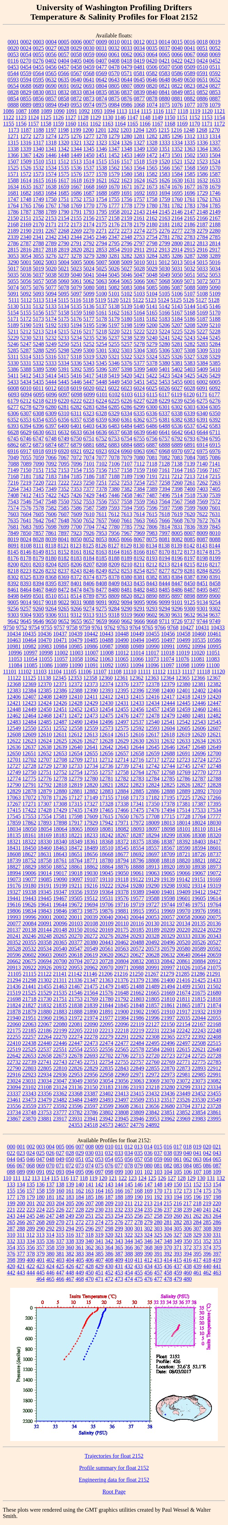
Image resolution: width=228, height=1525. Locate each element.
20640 (184, 955)
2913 (164, 250)
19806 (14, 911)
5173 (38, 319)
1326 (126, 143)
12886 (153, 791)
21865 (184, 1005)
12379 (168, 684)
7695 (38, 527)
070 (50, 1166)
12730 (60, 766)
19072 (214, 873)
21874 (214, 1005)
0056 (51, 54)
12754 (76, 772)
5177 (89, 319)
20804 (122, 961)
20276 (106, 936)
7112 (139, 464)
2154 (63, 218)
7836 (189, 527)
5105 (164, 294)
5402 (177, 369)
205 (70, 1203)
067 (21, 1166)
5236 (101, 338)
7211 (164, 476)
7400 (189, 489)
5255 (114, 344)
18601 (214, 848)
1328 (152, 143)
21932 (199, 1012)
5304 (139, 350)
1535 (63, 168)
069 (40, 1166)
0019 (214, 42)
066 (11, 1166)
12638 (45, 747)
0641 (89, 80)
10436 (45, 634)
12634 (199, 741)
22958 (106, 1075)
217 (187, 1203)
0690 (51, 86)
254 (119, 1216)
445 (40, 1273)
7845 (215, 527)
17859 (14, 823)
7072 (76, 457)
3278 (76, 256)
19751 (199, 905)
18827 (14, 867)
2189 (13, 231)
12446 (199, 703)
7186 (89, 476)
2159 (126, 218)
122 (122, 1178)
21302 (45, 980)
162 (80, 1191)
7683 (26, 527)
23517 (168, 1100)
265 (11, 1222)
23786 (91, 1112)
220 (217, 1203)
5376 (126, 363)
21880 (45, 1012)
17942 (106, 823)
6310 (63, 413)
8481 (126, 590)
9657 (89, 621)
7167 (215, 470)
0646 (152, 80)
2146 (177, 212)
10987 (106, 646)
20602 (29, 955)
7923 (76, 533)
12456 (137, 709)
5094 (51, 294)
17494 (168, 810)
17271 (29, 804)
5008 (114, 262)
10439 (76, 634)
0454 (26, 67)
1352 (177, 149)
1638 (51, 187)
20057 (168, 917)
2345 (89, 237)
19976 (199, 911)
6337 (164, 413)
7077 (101, 457)
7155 (89, 470)
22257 (29, 1037)
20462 (122, 942)
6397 (51, 426)
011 (119, 1147)
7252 (114, 483)
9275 (101, 609)
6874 (51, 445)
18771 (91, 860)
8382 (152, 577)
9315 (101, 615)
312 (30, 1235)
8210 (126, 564)
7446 (114, 495)
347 (158, 1241)
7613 (126, 514)
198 (217, 1197)
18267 (122, 835)
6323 (88, 413)
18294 (153, 835)
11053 (15, 659)
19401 (168, 892)
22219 (137, 1030)
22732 (14, 1062)
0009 (101, 42)
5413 (38, 376)
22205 (76, 1030)
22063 (29, 1024)
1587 (215, 174)
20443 (106, 942)
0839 (139, 92)
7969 (139, 533)
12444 (168, 703)
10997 (30, 653)
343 (119, 1241)
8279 (177, 571)
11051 (213, 653)
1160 (70, 124)
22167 (199, 1024)
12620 (199, 734)
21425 (199, 980)
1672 (139, 187)
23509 (137, 1100)
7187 (101, 476)
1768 (63, 206)
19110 (106, 879)
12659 (153, 753)
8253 (126, 571)
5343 (89, 363)
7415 (38, 495)
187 (109, 1197)
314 (50, 1235)
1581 (139, 174)
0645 (139, 80)
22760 (153, 1062)
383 (80, 1254)
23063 (137, 1081)
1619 (89, 180)
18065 (76, 829)
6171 (201, 394)
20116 (137, 923)
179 (31, 1197)
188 (119, 1197)
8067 (139, 539)
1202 (113, 130)
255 (129, 1216)
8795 (101, 596)
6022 (113, 388)
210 (119, 1203)
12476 (122, 716)
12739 (122, 766)
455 (138, 1273)
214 (158, 1203)
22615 (184, 1049)
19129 (152, 879)
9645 (26, 621)
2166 (202, 218)
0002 (26, 42)
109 (217, 1172)
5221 (126, 331)
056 (129, 1159)
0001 (13, 42)
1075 (164, 105)
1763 (215, 199)
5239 (139, 338)
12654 (76, 753)
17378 (168, 804)
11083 (213, 659)
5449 (114, 382)
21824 (14, 1005)
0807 (126, 86)
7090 (38, 464)
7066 (51, 457)
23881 (45, 1119)
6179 (13, 401)
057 (138, 1159)
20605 (60, 955)
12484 (29, 722)
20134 (183, 923)
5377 (139, 363)
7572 (215, 501)
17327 (91, 804)
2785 (215, 237)
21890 (91, 1012)
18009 (153, 823)
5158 (63, 313)
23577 (45, 1106)
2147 (189, 212)
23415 (137, 1093)
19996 (29, 917)
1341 (51, 149)
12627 (91, 741)
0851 (189, 92)
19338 (29, 892)
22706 (122, 1056)
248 (60, 1216)
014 (148, 1147)
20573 (153, 949)
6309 (51, 413)
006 (70, 1147)
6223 (89, 401)
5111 (13, 300)
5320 (101, 357)
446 (50, 1273)
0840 (152, 92)
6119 (176, 394)
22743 (60, 1062)
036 (148, 1153)
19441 (14, 898)
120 (103, 1178)
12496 (106, 722)
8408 (101, 583)
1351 (164, 149)
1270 (214, 130)
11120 (218, 672)
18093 (137, 829)
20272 (91, 936)
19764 (214, 905)
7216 (13, 483)
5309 (202, 350)
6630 (38, 432)
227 (70, 1210)
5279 (152, 344)
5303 (126, 350)
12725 (214, 760)
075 (99, 1166)
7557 (114, 501)
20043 (122, 917)
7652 (89, 520)
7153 (63, 470)
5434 (26, 382)
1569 (202, 168)
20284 (122, 936)
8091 (13, 546)
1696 (189, 193)
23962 (168, 1119)
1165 (132, 124)
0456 (51, 67)
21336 (75, 980)
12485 (45, 722)
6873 (38, 445)
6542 (202, 426)
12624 (45, 741)
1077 (189, 105)
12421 (14, 703)
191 (148, 1197)
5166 (164, 313)
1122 (8, 117)
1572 (26, 174)
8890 (151, 596)
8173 (189, 552)
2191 (38, 231)
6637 (114, 432)
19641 (45, 905)
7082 (164, 457)
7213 (189, 476)
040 (188, 1153)
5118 (88, 300)
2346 (101, 237)
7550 (63, 501)
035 (138, 1153)
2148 (202, 212)
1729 (202, 193)
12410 (76, 697)
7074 (89, 457)
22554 (76, 1049)
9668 (152, 621)
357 (40, 1247)
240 (197, 1210)
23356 (45, 1093)
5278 (139, 344)
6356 (63, 420)
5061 (76, 281)
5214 (50, 331)
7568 (189, 501)
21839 (91, 1005)
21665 (153, 993)
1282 (152, 136)
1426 (38, 155)
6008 (13, 388)
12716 (137, 760)
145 (129, 1184)
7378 (101, 489)
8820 (126, 596)
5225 (176, 331)
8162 (89, 552)
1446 (51, 155)
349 (178, 1241)
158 (40, 1191)
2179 (139, 224)
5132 (38, 306)
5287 (26, 350)
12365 (183, 678)
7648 (63, 520)
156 (21, 1191)
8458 (215, 583)
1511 (51, 161)
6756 (152, 439)
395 (197, 1254)
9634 (202, 615)
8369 (63, 577)
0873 (89, 98)
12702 (29, 760)
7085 (202, 457)
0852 (202, 92)
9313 (88, 615)
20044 (137, 917)
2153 (51, 218)
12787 (199, 779)
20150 (76, 930)
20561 (106, 949)
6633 (76, 432)
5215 (63, 331)
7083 (177, 457)
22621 (199, 1049)
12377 (137, 684)
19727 (153, 905)
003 (40, 1147)
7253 (126, 483)
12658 (137, 753)
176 (217, 1191)
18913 (153, 867)
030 (89, 1153)
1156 (20, 124)
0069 (215, 54)
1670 (114, 187)
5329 (214, 357)
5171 (13, 319)
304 (168, 1228)
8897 (176, 596)
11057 (61, 659)
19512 (91, 898)
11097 (167, 665)
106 (188, 1172)
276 (119, 1222)
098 (109, 1172)
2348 (126, 237)
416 (187, 1260)
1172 (219, 124)
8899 (202, 596)
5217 (88, 331)
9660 (114, 621)
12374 (106, 684)
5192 (51, 325)
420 (11, 1266)
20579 (168, 949)
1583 (164, 174)
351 (197, 1241)
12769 (184, 772)
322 (128, 1235)
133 (11, 1184)
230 (99, 1210)
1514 (88, 161)
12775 (29, 779)
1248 (189, 130)
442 (11, 1273)
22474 (106, 1043)
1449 (76, 155)
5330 (13, 363)
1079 (215, 105)
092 (50, 1172)
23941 (91, 1119)
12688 (168, 753)
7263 (215, 483)
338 (70, 1241)
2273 (126, 231)
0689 (38, 86)
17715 (168, 816)
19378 (122, 892)
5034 (215, 268)
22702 (106, 1056)
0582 (152, 73)
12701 (14, 760)
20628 (153, 955)
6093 (13, 394)
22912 (214, 1068)
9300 (189, 609)
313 (40, 1235)
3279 (89, 256)
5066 (139, 281)
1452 (114, 155)
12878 (29, 791)
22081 (76, 1024)
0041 (189, 48)
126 (162, 1178)
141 (89, 1184)
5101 (114, 294)
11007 (91, 653)
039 (178, 1153)
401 (40, 1260)
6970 (177, 451)
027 (60, 1153)
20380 (91, 942)
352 (207, 1241)
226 (60, 1210)
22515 (214, 1043)
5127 (201, 300)
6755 (139, 439)
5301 (101, 350)
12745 (184, 766)
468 (80, 1279)
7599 (189, 508)
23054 (106, 1081)
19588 (153, 898)
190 (138, 1197)
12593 (153, 728)
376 (11, 1254)
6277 (13, 407)
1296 (177, 136)
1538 (101, 168)
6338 (176, 413)
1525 (13, 168)
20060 (199, 917)
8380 (126, 577)
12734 (91, 766)
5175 (63, 319)
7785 (126, 527)
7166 (202, 470)
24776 (137, 1125)
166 (119, 1191)
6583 (215, 426)
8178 (26, 558)
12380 (184, 684)
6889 (177, 445)
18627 (29, 854)
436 (168, 1266)
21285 (182, 974)
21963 (60, 1018)
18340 (60, 842)
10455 (153, 634)
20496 (168, 942)
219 (207, 1203)
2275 (152, 231)
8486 (177, 590)
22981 (184, 1075)
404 (70, 1260)
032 (109, 1153)
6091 (202, 388)
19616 (14, 905)
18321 (14, 842)
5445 (63, 382)
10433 (218, 627)
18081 (106, 829)
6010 (26, 388)
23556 (14, 1106)
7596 (152, 508)
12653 (60, 753)
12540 (153, 722)
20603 (45, 955)
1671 (126, 187)
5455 (177, 382)
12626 (76, 741)
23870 (29, 1119)
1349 (139, 149)
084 (188, 1166)
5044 (101, 275)
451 (99, 1273)
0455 (38, 67)
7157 (114, 470)
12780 (91, 779)
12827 (199, 785)
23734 (14, 1112)
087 (217, 1166)
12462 (14, 716)
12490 (76, 722)
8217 (214, 564)
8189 (126, 558)
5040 (76, 275)
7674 (215, 520)
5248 (38, 344)
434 (148, 1266)
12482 (214, 716)
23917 (60, 1119)
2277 (177, 231)
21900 (122, 1012)
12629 (122, 741)
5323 (139, 357)
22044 (199, 1018)
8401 (76, 583)
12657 (122, 753)
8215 (189, 564)
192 (158, 1197)
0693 (89, 86)
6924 (114, 451)
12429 (91, 703)
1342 (63, 149)
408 (109, 1260)
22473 (91, 1043)
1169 (182, 124)
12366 (198, 678)
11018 (167, 653)
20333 (184, 936)
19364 (106, 892)
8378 (114, 577)
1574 (51, 174)
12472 (76, 716)
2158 (114, 218)
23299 (184, 1087)
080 (148, 1166)
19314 (199, 886)
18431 (14, 848)
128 (181, 1178)
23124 (60, 1087)
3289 (215, 256)
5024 (89, 268)
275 (109, 1222)
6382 (177, 420)
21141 (60, 974)
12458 (168, 709)
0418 (126, 61)
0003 (38, 42)
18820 (184, 860)
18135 (14, 835)
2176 (114, 224)
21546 (76, 993)
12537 (137, 722)
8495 (202, 590)
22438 (29, 1043)
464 (40, 1279)
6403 (89, 426)
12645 (153, 747)
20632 (168, 955)
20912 (214, 961)
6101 (102, 394)
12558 (76, 728)
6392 (215, 420)
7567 (177, 501)
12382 (214, 684)
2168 (13, 224)
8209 (114, 564)
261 (188, 1216)
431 (119, 1266)
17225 (184, 797)
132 (220, 1178)
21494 (168, 986)
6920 (63, 451)
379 (40, 1254)
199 (11, 1203)
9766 (160, 627)
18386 (153, 842)
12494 (91, 722)
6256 (189, 401)
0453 (13, 67)
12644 (137, 747)
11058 (76, 659)
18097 (153, 829)
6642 (177, 432)
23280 (168, 1087)
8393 (26, 583)
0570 (114, 73)
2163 (164, 218)
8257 (152, 571)
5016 (214, 262)
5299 (76, 350)
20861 (184, 961)
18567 (168, 848)
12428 (76, 703)
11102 (25, 672)
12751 (45, 772)
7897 (63, 533)
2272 (114, 231)
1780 (152, 206)
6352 (13, 420)
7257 (152, 483)
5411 (13, 376)
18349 (76, 842)
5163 (126, 313)
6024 (139, 388)
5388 (26, 369)
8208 (101, 564)
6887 (152, 445)
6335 (139, 413)
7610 (89, 514)
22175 (14, 1030)
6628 (13, 432)
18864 (106, 867)
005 (60, 1147)
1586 (202, 174)
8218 (13, 571)
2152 (38, 218)
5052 (202, 275)
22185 (29, 1030)
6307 (26, 413)
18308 (199, 835)
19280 (137, 886)
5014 (189, 262)
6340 (202, 413)
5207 (177, 325)
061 (178, 1159)
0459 (89, 67)
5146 (215, 306)
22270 (60, 1037)
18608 (14, 854)
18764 (76, 860)
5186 (189, 319)
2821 (89, 250)
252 (99, 1216)
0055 (38, 54)
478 (168, 1279)
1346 (101, 149)
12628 (106, 741)
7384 (139, 489)
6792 (177, 439)
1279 (114, 136)
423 (40, 1266)
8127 (113, 546)
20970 (106, 967)
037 (158, 1153)
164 (99, 1191)
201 (31, 1203)
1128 (82, 117)
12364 (167, 678)
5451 (139, 382)
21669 (168, 993)
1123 (20, 117)
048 (50, 1159)
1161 (82, 124)
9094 (126, 602)
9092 (114, 602)
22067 (45, 1024)
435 (158, 1266)
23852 (184, 1112)
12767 (153, 772)
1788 (38, 212)
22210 (91, 1030)
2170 (38, 224)
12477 (137, 716)
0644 (126, 80)
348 (168, 1241)
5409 (202, 369)
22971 (137, 1075)
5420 (126, 376)
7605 (38, 514)
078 (129, 1166)
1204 (138, 130)
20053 (152, 917)
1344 (76, 149)
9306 (51, 615)
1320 (63, 143)
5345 (101, 363)
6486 (152, 426)
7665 (152, 520)
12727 (14, 766)
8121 (63, 546)
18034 (14, 829)
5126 (188, 300)
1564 (139, 168)
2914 (176, 250)
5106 (177, 294)
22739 (29, 1062)
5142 (164, 306)
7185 (76, 476)
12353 (75, 678)
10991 (168, 646)
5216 (76, 331)
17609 (91, 816)
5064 (114, 281)
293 (60, 1228)
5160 (89, 313)
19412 (199, 892)
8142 (189, 546)
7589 (101, 508)
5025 (101, 268)
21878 (14, 1012)
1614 (26, 180)
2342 (51, 237)
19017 (60, 873)
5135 (76, 306)
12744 (168, 766)
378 (31, 1254)
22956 (91, 1075)
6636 (101, 432)
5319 (88, 357)
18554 (137, 848)
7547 (38, 501)
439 (197, 1266)
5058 (51, 281)
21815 (199, 999)
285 (207, 1222)
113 (36, 1178)
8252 (114, 571)
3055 (38, 256)
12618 (168, 734)
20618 (76, 955)
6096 (51, 394)
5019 (38, 268)
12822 (122, 785)
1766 (38, 206)
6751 (89, 439)
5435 (38, 382)
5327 (189, 357)
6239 (177, 401)
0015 (176, 42)
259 (168, 1216)
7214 (202, 476)
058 (148, 1159)
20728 (106, 961)
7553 (89, 501)
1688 (101, 193)
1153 (206, 117)
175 (207, 1191)
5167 (177, 313)
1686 (76, 193)
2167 (215, 218)
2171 (51, 224)
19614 (214, 898)
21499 (184, 986)
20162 (91, 930)
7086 (215, 457)
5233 (63, 338)
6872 (26, 445)
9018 (51, 602)
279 (148, 1222)
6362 (139, 420)
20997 (168, 967)
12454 (106, 709)
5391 (63, 369)
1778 (126, 206)
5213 (38, 331)
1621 (101, 180)
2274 (139, 231)
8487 (189, 590)
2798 (152, 243)
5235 (89, 338)
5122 (138, 300)
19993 (14, 917)
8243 (76, 571)
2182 (177, 224)
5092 (26, 294)
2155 (76, 218)
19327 (14, 892)
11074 (167, 659)
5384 (202, 363)
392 (168, 1254)
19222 (106, 886)
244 (21, 1216)
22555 (91, 1049)
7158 (126, 470)
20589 (199, 949)
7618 (164, 514)
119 (93, 1178)
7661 (126, 520)
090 (31, 1172)
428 (89, 1266)
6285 (114, 407)
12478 (153, 716)
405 (80, 1260)
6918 (38, 451)
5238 (126, 338)
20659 (214, 955)
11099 (198, 665)
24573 (106, 1125)
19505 (76, 898)
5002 (38, 262)
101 (138, 1172)
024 (31, 1153)
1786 (13, 212)
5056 (26, 281)
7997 (164, 533)
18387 (168, 842)
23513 (153, 1100)
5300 (89, 350)
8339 (38, 577)
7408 (13, 495)
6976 (215, 451)
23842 (153, 1112)
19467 (60, 898)
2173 (76, 224)
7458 (126, 495)
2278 (189, 231)
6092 (214, 388)
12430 (106, 703)
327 (177, 1235)
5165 (152, 313)
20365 (60, 942)
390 (148, 1254)
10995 (214, 646)
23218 (153, 1087)
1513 (76, 161)
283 (188, 1222)
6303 (189, 407)
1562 (114, 168)
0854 (13, 98)
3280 (101, 256)
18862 (91, 867)
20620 (106, 955)
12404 (214, 690)
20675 (29, 961)
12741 (137, 766)
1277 (89, 136)
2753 (139, 237)
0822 (177, 86)
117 (74, 1178)
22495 (153, 1043)
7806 (152, 527)
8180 (51, 558)
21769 (91, 999)
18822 (214, 860)
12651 (29, 753)
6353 (26, 420)
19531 (106, 898)
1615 (38, 180)
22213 (106, 1030)
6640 (152, 432)
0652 (215, 80)
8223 (26, 571)
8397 (63, 583)
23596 (76, 1106)
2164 (177, 218)
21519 (14, 993)
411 (138, 1260)
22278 (91, 1037)
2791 (76, 243)
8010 (215, 533)
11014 (137, 653)
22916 (14, 1075)
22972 (153, 1075)
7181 (26, 476)
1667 (76, 187)
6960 (126, 451)
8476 (89, 590)
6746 (26, 439)
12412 (106, 697)
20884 (199, 961)
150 (178, 1184)
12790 (14, 785)
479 (178, 1279)
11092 (106, 665)
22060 (14, 1024)
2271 (101, 231)
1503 (202, 155)
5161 (101, 313)
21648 (122, 993)
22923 (29, 1075)
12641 (91, 747)
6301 (164, 407)
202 (40, 1203)
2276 (164, 231)
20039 (91, 917)
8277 (164, 571)
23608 (122, 1106)
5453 (164, 382)
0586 (177, 73)
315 (60, 1235)
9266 (76, 609)
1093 (96, 111)
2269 (76, 231)
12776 (45, 779)
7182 (38, 476)
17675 (137, 816)
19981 (214, 911)
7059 (38, 457)
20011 (75, 917)
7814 (164, 527)
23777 (60, 1112)
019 (197, 1147)
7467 (139, 495)
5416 (76, 376)
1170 (194, 124)
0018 (202, 42)
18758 (45, 860)
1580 (126, 174)
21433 (214, 980)
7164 (177, 470)
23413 (122, 1093)
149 (168, 1184)
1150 (169, 117)
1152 (194, 117)
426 (70, 1266)
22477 (122, 1043)
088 (11, 1172)
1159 (58, 124)
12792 (45, 785)
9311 (63, 615)
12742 (153, 766)
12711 (91, 760)
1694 (164, 193)
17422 (29, 810)
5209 (202, 325)
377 (21, 1254)
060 (168, 1159)
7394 (164, 489)
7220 (38, 483)
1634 (13, 187)
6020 (88, 388)
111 (17, 1178)
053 (99, 1159)
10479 (76, 640)
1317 (38, 143)
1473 (164, 155)
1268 (201, 130)
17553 (29, 816)
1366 (13, 155)
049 (60, 1159)
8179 (38, 558)
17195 (168, 797)
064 (207, 1159)
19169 (214, 879)
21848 (137, 1005)
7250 (89, 483)
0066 (177, 54)
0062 (126, 54)
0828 (13, 92)
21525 (29, 993)
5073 (215, 281)
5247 (26, 344)
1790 (63, 212)
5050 (177, 275)
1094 (109, 111)
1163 (107, 124)
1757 (139, 199)
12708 (60, 760)
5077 (51, 287)
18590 (184, 848)
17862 (29, 823)
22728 (214, 1056)
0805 (114, 86)
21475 (91, 986)
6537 (189, 426)
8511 (63, 596)
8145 (13, 552)
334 (31, 1241)
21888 (76, 1012)
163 (89, 1191)
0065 (164, 54)
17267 (14, 804)
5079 (76, 287)
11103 (40, 672)
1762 (202, 199)
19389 (137, 892)
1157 (33, 124)
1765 (26, 206)
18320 (214, 835)
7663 (139, 520)
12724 (199, 760)
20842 (168, 961)
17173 (137, 797)
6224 (101, 401)
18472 (76, 848)
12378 (153, 684)
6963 (139, 451)
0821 (164, 86)
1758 (152, 199)
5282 (189, 344)
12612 (75, 734)
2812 (189, 243)
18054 (45, 829)
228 (80, 1210)
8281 (189, 571)
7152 (51, 470)
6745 (13, 439)
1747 (13, 199)
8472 (63, 590)
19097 (76, 879)
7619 (176, 514)
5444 (51, 382)
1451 (101, 155)
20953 (76, 967)
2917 (214, 250)
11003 (76, 653)
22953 (76, 1075)
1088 (33, 111)
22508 (199, 1043)
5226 (189, 331)
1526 (26, 168)
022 (11, 1153)
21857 (153, 1005)
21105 (14, 974)
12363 (152, 678)
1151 (182, 117)
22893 (199, 1068)
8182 (63, 558)
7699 (63, 527)
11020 (198, 653)
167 (129, 1191)
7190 (139, 476)
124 (142, 1178)
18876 (122, 867)
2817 (38, 250)
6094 (26, 394)
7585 (63, 508)
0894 (51, 105)
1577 (89, 174)
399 (21, 1260)
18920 (168, 867)
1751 (63, 199)
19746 (184, 905)
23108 (45, 1087)
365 (119, 1247)
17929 (91, 823)
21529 (45, 993)
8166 (139, 552)
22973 (168, 1075)
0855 (26, 98)
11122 (14, 678)
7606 (51, 514)
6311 (76, 413)
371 (178, 1247)
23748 (29, 1112)
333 (21, 1241)
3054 (26, 256)
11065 (122, 659)
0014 (164, 42)
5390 (51, 369)
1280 (126, 136)
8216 (202, 564)
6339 (189, 413)
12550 (29, 728)
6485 (139, 426)
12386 (60, 690)
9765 (147, 627)
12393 (106, 690)
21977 (106, 1018)
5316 (50, 357)
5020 (51, 268)
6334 (126, 413)
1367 (26, 155)
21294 (14, 980)
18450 (29, 848)
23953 (153, 1119)
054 (109, 1159)
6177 (214, 394)
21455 (45, 986)
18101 (184, 829)
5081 (101, 287)
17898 (60, 823)
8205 (63, 564)
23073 (199, 1081)
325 (158, 1235)
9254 (215, 602)
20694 (45, 961)
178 (21, 1197)
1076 (177, 105)
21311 (60, 980)
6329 (113, 413)
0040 (177, 48)
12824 (153, 785)
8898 (189, 596)
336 (50, 1241)
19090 (60, 879)
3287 (189, 256)
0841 (164, 92)
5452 (152, 382)
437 (178, 1266)
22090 (91, 1024)
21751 (60, 999)
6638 (126, 432)
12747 (199, 766)
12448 (14, 709)
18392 (184, 842)
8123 (76, 546)
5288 (38, 350)
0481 (139, 67)
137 (50, 1184)
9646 (38, 621)
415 (177, 1260)
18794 (122, 860)
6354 (38, 420)
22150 (168, 1024)
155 (11, 1191)
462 (207, 1273)
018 (187, 1147)
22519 (14, 1049)
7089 (26, 464)
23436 (168, 1093)
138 (60, 1184)
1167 (157, 124)
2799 (164, 243)
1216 (176, 130)
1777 (114, 206)
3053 (13, 256)
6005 (215, 382)
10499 (184, 640)
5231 (38, 338)
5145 (202, 306)
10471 (60, 640)
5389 (38, 369)
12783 (137, 779)
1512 (63, 161)
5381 (177, 363)
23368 (76, 1093)
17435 (76, 810)
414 (168, 1260)
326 (168, 1235)
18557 (153, 848)
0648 (164, 80)
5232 (51, 338)
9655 (76, 621)
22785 (214, 1062)
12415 (137, 697)
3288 (202, 256)
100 (129, 1172)
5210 (215, 325)
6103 (127, 394)
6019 (76, 388)
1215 (164, 130)
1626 (164, 180)
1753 (89, 199)
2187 (202, 224)
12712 (106, 760)
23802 (106, 1112)
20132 (168, 923)
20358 (45, 942)
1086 (8, 111)
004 (50, 1147)
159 (50, 1191)
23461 (14, 1100)
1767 (51, 206)
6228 (152, 401)
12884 (122, 791)
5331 (26, 363)
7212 (176, 476)
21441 (29, 986)
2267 (51, 231)
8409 (114, 583)
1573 (38, 174)
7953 (101, 533)
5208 (189, 325)
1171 (206, 124)
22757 (137, 1062)
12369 (29, 684)
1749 (38, 199)
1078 (202, 105)
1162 (95, 124)
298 (109, 1228)
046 (31, 1159)
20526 (199, 942)
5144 (189, 306)
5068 (164, 281)
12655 (91, 753)
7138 (176, 464)
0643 (114, 80)
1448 (63, 155)
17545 (14, 816)
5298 (63, 350)
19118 (122, 879)
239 (188, 1210)
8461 (13, 590)
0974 (89, 105)
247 (50, 1216)
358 (50, 1247)
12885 (137, 791)
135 (31, 1184)
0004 (51, 42)
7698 (51, 527)
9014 (26, 602)
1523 (202, 161)
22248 (214, 1030)
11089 (61, 665)
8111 (38, 546)
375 (217, 1247)
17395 (214, 804)
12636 (14, 747)
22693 (91, 1056)
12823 (137, 785)
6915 (215, 445)
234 (138, 1210)
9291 (139, 609)
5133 (51, 306)
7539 (215, 495)
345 (138, 1241)
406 (89, 1260)
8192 (139, 558)
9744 (202, 621)
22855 (153, 1068)
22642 (14, 1056)
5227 (202, 331)
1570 (215, 168)
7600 (202, 508)
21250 (136, 974)
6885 (139, 445)
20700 (60, 961)
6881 (89, 445)
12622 (14, 741)
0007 (89, 42)
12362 (137, 678)
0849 (177, 92)
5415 (63, 376)
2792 (89, 243)
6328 (101, 413)
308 (207, 1228)
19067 (199, 873)
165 (109, 1191)
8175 (215, 552)
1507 (13, 161)
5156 (38, 313)
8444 (164, 583)
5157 (51, 313)
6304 (202, 407)
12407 (29, 697)
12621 (214, 734)
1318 (51, 143)
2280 (215, 231)
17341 (137, 804)
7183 (51, 476)
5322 (126, 357)
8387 (189, 577)
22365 (168, 1037)
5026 (114, 268)
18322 (29, 842)
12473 (91, 716)
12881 (76, 791)
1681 (13, 193)
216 (177, 1203)
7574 (13, 508)
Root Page (113, 1492)
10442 (91, 634)
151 (188, 1184)
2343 (63, 237)
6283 (89, 407)
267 (31, 1222)
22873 (184, 1068)
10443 (106, 634)
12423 (29, 703)
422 (31, 1266)
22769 (168, 1062)
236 (158, 1210)
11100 (213, 665)
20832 (137, 961)
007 (80, 1147)
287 (11, 1228)
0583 (164, 73)
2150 (13, 218)
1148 (144, 117)
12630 (137, 741)
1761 (189, 199)
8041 (63, 539)
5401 (164, 369)
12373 (91, 684)
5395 (89, 369)
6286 (126, 407)
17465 (106, 810)
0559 (26, 73)
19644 (60, 905)
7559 (139, 501)
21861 (168, 1005)
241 (207, 1210)
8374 (89, 577)
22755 (122, 1062)
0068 (202, 54)
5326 (176, 357)
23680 (168, 1106)
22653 (29, 1056)
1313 (202, 136)
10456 (168, 634)
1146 (120, 117)
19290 (152, 886)
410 (129, 1260)
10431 (202, 627)
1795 (101, 212)
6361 (126, 420)
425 (60, 1266)
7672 (202, 520)
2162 (152, 218)
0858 (63, 98)
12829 (14, 791)
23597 (91, 1106)
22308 (153, 1037)
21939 (214, 1012)
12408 (45, 697)
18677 (122, 854)
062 (188, 1159)
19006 (29, 873)
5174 (51, 319)
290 (40, 1228)
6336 (151, 413)
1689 (114, 193)
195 (188, 1197)
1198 (63, 130)
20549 (91, 949)
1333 (164, 143)
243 (11, 1216)
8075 (152, 539)
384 (89, 1254)
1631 (189, 180)
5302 (114, 350)
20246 (29, 936)
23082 (214, 1081)
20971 (122, 967)
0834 (89, 92)
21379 (137, 980)
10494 (137, 640)
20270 (76, 936)
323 (138, 1235)
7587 (89, 508)
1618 (76, 180)
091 (40, 1172)
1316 (26, 143)
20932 (60, 967)
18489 (91, 848)
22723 (168, 1056)
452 (109, 1273)
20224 (199, 930)
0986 (126, 105)
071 (60, 1166)
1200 (88, 130)
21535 (60, 993)
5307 (177, 350)
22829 (91, 1068)
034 (129, 1153)
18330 (45, 842)
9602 (151, 615)
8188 (114, 558)
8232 (51, 571)
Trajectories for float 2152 (114, 1456)
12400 (168, 690)
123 (132, 1178)
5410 (215, 369)
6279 (38, 407)
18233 (91, 835)
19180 (29, 886)
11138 (44, 678)
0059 (89, 54)
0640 (76, 80)
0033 (126, 48)
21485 (122, 986)
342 (109, 1241)
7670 (189, 520)
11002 (61, 653)
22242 (184, 1030)
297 (99, 1228)
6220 (63, 401)
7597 (164, 508)
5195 (89, 325)
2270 (89, 231)
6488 (164, 426)
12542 (184, 722)
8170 (164, 552)
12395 (122, 690)
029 (80, 1153)
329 (197, 1235)
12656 (106, 753)
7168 (13, 476)
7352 (63, 489)
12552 (60, 728)
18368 (106, 842)
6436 (101, 426)
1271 (13, 136)
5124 (163, 300)
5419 (113, 376)
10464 (29, 640)
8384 (177, 577)
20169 (106, 930)
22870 (168, 1068)
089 (21, 1172)
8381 (139, 577)
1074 (152, 105)
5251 (76, 344)
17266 (214, 797)
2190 (26, 231)
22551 (60, 1049)
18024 (199, 823)
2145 (164, 212)
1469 (139, 155)
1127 (70, 117)
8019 (13, 539)
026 (50, 1153)
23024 (14, 1081)
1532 (38, 168)
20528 (14, 949)
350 (188, 1241)
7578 (38, 508)
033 (119, 1153)
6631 (51, 432)
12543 (199, 722)
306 (188, 1228)
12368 (14, 684)
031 (99, 1153)
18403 (199, 842)
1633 (215, 180)
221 (11, 1210)
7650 (76, 520)
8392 (13, 583)
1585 (189, 174)
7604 (26, 514)
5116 (75, 300)
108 (207, 1172)
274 (99, 1222)
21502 (214, 986)
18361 (91, 842)
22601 (168, 1049)
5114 (51, 300)
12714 (122, 760)
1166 (144, 124)
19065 (168, 873)
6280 (51, 407)
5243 (189, 338)
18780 (106, 860)
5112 (26, 300)
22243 (199, 1030)
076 (109, 1166)
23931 (76, 1119)
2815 (13, 250)
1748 (26, 199)
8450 (189, 583)
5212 (25, 331)
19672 (76, 905)
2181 (164, 224)
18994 (14, 873)
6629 (26, 432)
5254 (101, 344)
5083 (126, 287)
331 (217, 1235)
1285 (164, 136)
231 (109, 1210)
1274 (51, 136)
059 (158, 1159)
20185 (137, 930)
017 (177, 1147)
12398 (153, 690)
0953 (76, 105)
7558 (126, 501)
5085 (152, 287)
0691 (63, 86)
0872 (76, 98)
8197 (189, 558)
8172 (177, 552)
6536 (177, 426)
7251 (101, 483)
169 (148, 1191)
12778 (60, 779)
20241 (14, 936)
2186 (189, 224)
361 (80, 1247)
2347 (114, 237)
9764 (135, 627)
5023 (76, 268)
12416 (152, 697)
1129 (95, 117)
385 (99, 1254)
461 (197, 1273)
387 (119, 1254)
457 (158, 1273)
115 (55, 1178)
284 (197, 1222)
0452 (214, 61)
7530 (202, 495)
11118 (203, 672)
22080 (60, 1024)
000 (11, 1147)
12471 (60, 716)
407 (99, 1260)
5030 (164, 268)
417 (197, 1260)
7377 (89, 489)
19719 (137, 905)
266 (21, 1222)
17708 (153, 816)
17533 (199, 810)
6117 (164, 394)
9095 (139, 602)
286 (217, 1222)
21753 (76, 999)
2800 (177, 243)
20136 (214, 923)
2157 (101, 218)
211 (129, 1203)
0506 (152, 67)
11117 (188, 672)
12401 (184, 690)
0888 (13, 105)
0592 (215, 73)
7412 (26, 495)
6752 (101, 439)
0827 (215, 86)
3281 (114, 256)
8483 (152, 590)
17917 (76, 823)
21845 (122, 1005)
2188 (215, 224)
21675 (199, 993)
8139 (176, 546)
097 (99, 1172)
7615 (151, 514)
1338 (13, 149)
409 (119, 1260)
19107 (91, 879)
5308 (189, 350)
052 (89, 1159)
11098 (182, 665)
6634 (89, 432)
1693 (152, 193)
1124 (33, 117)
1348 (126, 149)
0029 (76, 48)
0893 (38, 105)
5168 (189, 313)
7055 (26, 457)
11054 (30, 659)
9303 (13, 615)
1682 (26, 193)
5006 (89, 262)
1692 (139, 193)
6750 (76, 439)
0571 (126, 73)
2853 (101, 250)
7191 (152, 476)
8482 (139, 590)
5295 (51, 350)
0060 (101, 54)
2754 (152, 237)
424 (50, 1266)
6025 (151, 388)
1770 (89, 206)
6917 (26, 451)
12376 (122, 684)
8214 (176, 564)
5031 (177, 268)
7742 (101, 527)
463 (217, 1273)
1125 (45, 117)
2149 (215, 212)
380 (50, 1254)
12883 (106, 791)
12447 (214, 703)
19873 (76, 911)
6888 (164, 445)
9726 (176, 621)
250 (80, 1216)
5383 (189, 363)
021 (217, 1147)
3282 (126, 256)
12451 (60, 709)
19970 (184, 911)
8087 (202, 539)
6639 (139, 432)
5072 (202, 281)
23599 (106, 1106)
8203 (38, 564)
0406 (88, 61)
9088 (89, 602)
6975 (202, 451)
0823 (189, 86)
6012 (50, 388)
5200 (152, 325)
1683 (38, 193)
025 (40, 1153)
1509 (26, 161)
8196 (177, 558)
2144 (152, 212)
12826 (184, 785)
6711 (214, 432)
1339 (26, 149)
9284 (114, 609)
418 (207, 1260)
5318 (76, 357)
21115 (29, 974)
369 (158, 1247)
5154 (13, 313)
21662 (137, 993)
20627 (137, 955)
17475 (137, 810)
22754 (106, 1062)
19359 (91, 892)
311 (21, 1235)
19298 (168, 886)
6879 (76, 445)
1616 (51, 180)
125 (152, 1178)
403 (60, 1260)
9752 (21, 627)
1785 (215, 206)
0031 (101, 48)
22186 (45, 1030)
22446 (60, 1043)
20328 (153, 936)
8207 (89, 564)
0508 (177, 67)
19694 (91, 905)
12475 (106, 716)
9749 (214, 621)
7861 (51, 533)
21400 (168, 980)
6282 (76, 407)
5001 (26, 262)
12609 (29, 734)
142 (99, 1184)
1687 (89, 193)
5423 (164, 376)
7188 (114, 476)
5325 (164, 357)
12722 (168, 760)
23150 (91, 1087)
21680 (214, 993)
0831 (51, 92)
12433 (137, 703)
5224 (164, 331)
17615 (106, 816)
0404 (63, 61)
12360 (106, 678)
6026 (164, 388)
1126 (58, 117)
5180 (126, 319)
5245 (215, 338)
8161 (76, 552)
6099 (89, 394)
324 (148, 1235)
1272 (26, 136)
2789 (51, 243)
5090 (215, 287)
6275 (202, 401)
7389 (152, 489)
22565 (122, 1049)
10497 (168, 640)
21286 (198, 974)
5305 (152, 350)
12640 (76, 747)
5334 (63, 363)
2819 (63, 250)
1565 (152, 168)
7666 (164, 520)
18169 (45, 835)
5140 (139, 306)
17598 (76, 816)
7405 (215, 489)
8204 (51, 564)
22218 (122, 1030)
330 (207, 1235)
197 (207, 1197)
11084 (15, 665)
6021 (101, 388)
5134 (63, 306)
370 (168, 1247)
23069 (153, 1081)
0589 (189, 73)
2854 (114, 250)
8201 (26, 564)
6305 (215, 407)
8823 (139, 596)
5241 (164, 338)
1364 (202, 149)
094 (70, 1172)
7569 (202, 501)
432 (129, 1266)
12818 (60, 785)
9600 (139, 615)
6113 (139, 394)
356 (31, 1247)
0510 (202, 67)
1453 (126, 155)
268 (40, 1222)
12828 (214, 785)
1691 (126, 193)
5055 (13, 281)
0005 (63, 42)
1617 (63, 180)
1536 (76, 168)
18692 (137, 854)
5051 (189, 275)
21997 (168, 1018)
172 (178, 1191)
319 (99, 1235)
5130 (13, 306)
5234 (76, 338)
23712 (199, 1106)
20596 (14, 955)
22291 (122, 1037)
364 (109, 1247)
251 (89, 1216)
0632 (51, 80)
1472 (152, 155)
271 (70, 1222)
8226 (38, 571)
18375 (137, 842)
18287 (137, 835)
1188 (38, 130)
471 (99, 1279)
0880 (164, 98)
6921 (76, 451)
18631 (45, 854)
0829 (26, 92)
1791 (76, 212)
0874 (101, 98)
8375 (101, 577)
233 (129, 1210)
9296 (177, 609)
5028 (139, 268)
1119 (194, 111)
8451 (202, 583)
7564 (164, 501)
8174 (202, 552)
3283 (139, 256)
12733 (76, 766)
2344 (76, 237)
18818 (168, 860)
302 (148, 1228)
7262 (202, 483)
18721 (184, 854)
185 (89, 1197)
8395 (51, 583)
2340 (26, 237)
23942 (106, 1119)
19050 (122, 873)
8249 (101, 571)
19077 (29, 879)
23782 (76, 1112)
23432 (153, 1093)
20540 (60, 949)
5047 (139, 275)
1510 (38, 161)
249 (70, 1216)
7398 (177, 489)
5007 (101, 262)
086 (207, 1166)
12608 (14, 734)
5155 (26, 313)
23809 (137, 1112)
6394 (26, 426)
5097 (76, 294)
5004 (63, 262)
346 (148, 1241)
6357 (76, 420)
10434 (14, 634)
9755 (47, 627)
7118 (151, 464)
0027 (51, 48)
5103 (139, 294)
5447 (89, 382)
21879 (29, 1012)
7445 (101, 495)
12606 (199, 728)
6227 (139, 401)
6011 (38, 388)
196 (197, 1197)
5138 (114, 306)
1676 (177, 187)
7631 (214, 514)
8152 (63, 552)
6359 (101, 420)
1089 (46, 111)
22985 (199, 1075)
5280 (164, 344)
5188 (215, 319)
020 (207, 1147)
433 (138, 1266)
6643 (189, 432)
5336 (76, 363)
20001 (45, 917)
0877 (139, 98)
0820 (152, 86)
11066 (137, 659)
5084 (139, 287)
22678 (76, 1056)
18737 (214, 854)
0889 (26, 105)
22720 (153, 1056)
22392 (199, 1037)
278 (138, 1222)
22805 (45, 1068)
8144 (214, 546)
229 (89, 1210)
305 (178, 1228)
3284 (152, 256)
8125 (88, 546)
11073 (152, 659)
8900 (214, 596)
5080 (89, 287)
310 (11, 1235)
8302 (13, 577)
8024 (26, 539)
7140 (202, 464)
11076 (182, 659)
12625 (60, 741)
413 (158, 1260)
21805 (153, 999)
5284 (215, 344)
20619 (91, 955)
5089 (202, 287)
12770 (199, 772)
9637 (214, 615)
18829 (29, 867)
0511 (214, 67)
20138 (29, 930)
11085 (30, 665)
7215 (214, 476)
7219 (26, 483)
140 (80, 1184)
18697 (153, 854)
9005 (13, 602)
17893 (45, 823)
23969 (184, 1119)
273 (89, 1222)
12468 (45, 716)
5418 (101, 376)
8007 (189, 533)
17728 (184, 816)
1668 (89, 187)
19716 (122, 905)
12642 (106, 747)
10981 (14, 646)
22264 (45, 1037)
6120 (189, 394)
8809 (113, 596)
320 (109, 1235)
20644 (199, 955)
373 (197, 1247)
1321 (76, 143)
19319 (214, 886)
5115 (63, 300)
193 (168, 1197)
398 (11, 1260)
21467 (76, 986)
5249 (51, 344)
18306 (184, 835)
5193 (63, 325)
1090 (58, 111)
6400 (63, 426)
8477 (101, 590)
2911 (139, 250)
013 (138, 1147)
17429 (60, 810)
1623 (126, 180)
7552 (76, 501)
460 (188, 1273)
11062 (91, 659)
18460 (45, 848)
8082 (177, 539)
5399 (139, 369)
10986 (91, 646)
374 (207, 1247)
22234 (168, 1030)
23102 (29, 1087)
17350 (153, 804)
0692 (76, 86)
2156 (89, 218)
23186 (122, 1087)
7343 (26, 489)
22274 (76, 1037)
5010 (139, 262)
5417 (88, 376)
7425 (63, 495)
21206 (105, 974)
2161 (139, 218)
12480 (184, 716)
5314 (25, 357)
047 (40, 1159)
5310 (215, 350)
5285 (13, 350)
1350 (152, 149)
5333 (51, 363)
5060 (63, 281)
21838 (76, 1005)
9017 (38, 602)
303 (158, 1228)
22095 (106, 1024)
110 (7, 1178)
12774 (14, 779)
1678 (202, 187)
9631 (176, 615)
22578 (137, 1049)
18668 (106, 854)
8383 (164, 577)
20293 (137, 936)
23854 (199, 1112)
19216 (91, 886)
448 (70, 1273)
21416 (183, 980)
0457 (63, 67)
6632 (63, 432)
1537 (89, 168)
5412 (25, 376)
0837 (126, 92)
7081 (152, 457)
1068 (139, 105)
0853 (215, 92)
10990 (153, 646)
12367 (214, 678)
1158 (45, 124)
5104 (152, 294)
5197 (114, 325)
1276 (76, 136)
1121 (219, 111)
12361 (121, 678)
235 (148, 1210)
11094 (137, 665)
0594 (26, 80)
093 (60, 1172)
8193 (152, 558)
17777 (214, 816)
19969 (168, 911)
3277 (63, 256)
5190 (26, 325)
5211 (13, 331)
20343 (214, 936)
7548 (51, 501)
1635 (26, 187)
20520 (184, 942)
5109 (215, 294)
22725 (199, 1056)
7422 (51, 495)
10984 (60, 646)
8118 (50, 546)
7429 (89, 495)
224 (40, 1210)
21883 (60, 1012)
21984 (122, 1018)
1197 (51, 130)
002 (31, 1147)
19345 (45, 892)
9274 (89, 609)
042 (207, 1153)
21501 (199, 986)
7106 (114, 464)
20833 (153, 961)
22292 (137, 1037)
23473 (29, 1100)
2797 (139, 243)
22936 (60, 1075)
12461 (214, 709)
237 (168, 1210)
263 (207, 1216)
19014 (45, 873)
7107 (126, 464)
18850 (45, 867)
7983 (152, 533)
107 (197, 1172)
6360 (114, 420)
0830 (38, 92)
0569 (101, 73)
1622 (114, 180)
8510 (51, 596)
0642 (101, 80)
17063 (14, 797)
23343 (29, 1093)
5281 (177, 344)
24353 (76, 1125)
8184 (89, 558)
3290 (13, 262)
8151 (51, 552)
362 (89, 1247)
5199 (139, 325)
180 (40, 1197)
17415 (14, 810)
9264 (51, 609)
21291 (213, 974)
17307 (45, 804)
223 (31, 1210)
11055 (45, 659)
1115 (146, 111)
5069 (177, 281)
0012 (139, 42)
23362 (60, 1093)
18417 (214, 842)
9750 (9, 627)
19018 (76, 873)
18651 (76, 854)
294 (70, 1228)
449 (80, 1273)
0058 (76, 54)
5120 (113, 300)
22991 (214, 1075)
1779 (139, 206)
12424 (45, 703)
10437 (60, 634)
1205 (151, 130)
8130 (139, 546)
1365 (215, 149)
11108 (115, 672)
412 (148, 1260)
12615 (122, 734)
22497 (184, 1043)
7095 (63, 464)
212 (138, 1203)
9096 (152, 602)
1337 (215, 143)
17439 (91, 810)
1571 (13, 174)
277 (129, 1222)
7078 (114, 457)
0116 (13, 61)
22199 (60, 1030)
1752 (76, 199)
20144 (45, 930)
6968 (164, 451)
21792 (122, 999)
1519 (151, 161)
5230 (26, 338)
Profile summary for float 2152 (114, 1468)
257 (148, 1216)
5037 (38, 275)
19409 (184, 892)
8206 (76, 564)
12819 (76, 785)
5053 (215, 275)
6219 (51, 401)
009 (99, 1147)
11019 (182, 653)
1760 (177, 199)
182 (60, 1197)
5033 (202, 268)
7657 (101, 520)
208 (99, 1203)
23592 (60, 1106)
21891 (106, 1012)
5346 (114, 363)
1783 (189, 206)
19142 (183, 879)
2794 (101, 243)
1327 (139, 143)
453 (119, 1273)
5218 (101, 331)
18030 (214, 823)
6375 (152, 420)
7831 (177, 527)
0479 (126, 67)
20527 (214, 942)
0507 (164, 67)
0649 (177, 80)
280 (158, 1222)
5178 (101, 319)
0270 (25, 61)
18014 (184, 823)
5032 (189, 268)
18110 (199, 829)
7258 (164, 483)
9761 (97, 627)
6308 (38, 413)
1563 (126, 168)
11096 (152, 665)
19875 (91, 911)
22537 (45, 1049)
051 (80, 1159)
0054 (26, 54)
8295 (215, 571)
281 (168, 1222)
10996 (15, 653)
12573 (106, 728)
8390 (202, 577)
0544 (13, 73)
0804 (101, 86)
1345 (89, 149)
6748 (51, 439)
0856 (38, 98)
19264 (122, 886)
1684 (51, 193)
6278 (26, 407)
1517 (126, 161)
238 (178, 1210)
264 (217, 1216)
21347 (91, 980)
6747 (38, 439)
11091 (91, 665)
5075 (26, 287)
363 (99, 1247)
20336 (199, 936)
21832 (45, 1005)
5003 (51, 262)
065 (217, 1159)
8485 (164, 590)
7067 (63, 457)
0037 (164, 48)
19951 (153, 911)
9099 (164, 602)
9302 (215, 609)
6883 (114, 445)
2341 (38, 237)
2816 (26, 250)
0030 (89, 48)
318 (89, 1235)
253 (109, 1216)
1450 (89, 155)
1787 (26, 212)
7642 (38, 520)
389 (138, 1254)
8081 (164, 539)
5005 (76, 262)
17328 (106, 804)
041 (197, 1153)
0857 (51, 98)
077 (119, 1166)
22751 (91, 1062)
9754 (34, 627)
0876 (126, 98)
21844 (106, 1005)
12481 (199, 716)
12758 (122, 772)
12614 (106, 734)
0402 (50, 61)
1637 (38, 187)
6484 (126, 426)
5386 (13, 369)
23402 (106, 1093)
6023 (126, 388)
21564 (91, 993)
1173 (13, 130)
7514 (177, 495)
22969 (122, 1075)
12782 (122, 779)
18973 (214, 867)
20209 (168, 930)
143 (109, 1184)
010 (109, 1147)
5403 (189, 369)
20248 (45, 936)
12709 (76, 760)
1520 (164, 161)
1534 (51, 168)
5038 (51, 275)
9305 (38, 615)
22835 (106, 1068)
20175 (122, 930)
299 (119, 1228)
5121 (125, 300)
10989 (137, 646)
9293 (152, 609)
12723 (183, 760)
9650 (51, 621)
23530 (199, 1100)
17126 (60, 797)
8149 (38, 552)
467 (70, 1279)
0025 (38, 48)
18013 (168, 823)
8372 (76, 577)
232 (119, 1210)
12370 (45, 684)
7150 (26, 470)
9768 (173, 627)
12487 (60, 722)
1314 (215, 136)
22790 (14, 1068)
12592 (137, 728)
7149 (13, 470)
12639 (60, 747)
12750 (29, 772)
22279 (106, 1037)
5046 (126, 275)
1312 (189, 136)
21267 (152, 974)
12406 (14, 697)
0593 (13, 80)
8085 (189, 539)
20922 (29, 967)
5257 (126, 344)
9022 (63, 602)
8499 (26, 596)
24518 (91, 1125)
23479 (45, 1100)
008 (89, 1147)
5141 (152, 306)
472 (109, 1279)
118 (84, 1178)
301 (138, 1228)
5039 (63, 275)
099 (119, 1172)
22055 (214, 1018)
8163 (101, 552)
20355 (29, 942)
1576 (76, 174)
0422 (176, 61)
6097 (64, 394)
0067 (189, 54)
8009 (202, 533)
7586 (76, 508)
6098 (76, 394)
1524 (214, 161)
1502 (189, 155)
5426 (202, 376)
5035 (13, 275)
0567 (76, 73)
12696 (199, 753)
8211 (139, 564)
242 (217, 1210)
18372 (122, 842)
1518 (139, 161)
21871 (199, 1005)
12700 (214, 753)
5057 (38, 281)
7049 (13, 457)
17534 (214, 810)
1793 (89, 212)
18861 (76, 867)
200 (21, 1203)
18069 (91, 829)
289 (31, 1228)
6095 (38, 394)
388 (129, 1254)
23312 (199, 1087)
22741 (45, 1062)
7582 (51, 508)
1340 (38, 149)
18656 (91, 854)
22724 (184, 1056)
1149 (157, 117)
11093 (122, 665)
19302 (183, 886)
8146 (26, 552)
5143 (177, 306)
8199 (215, 558)
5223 (151, 331)
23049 (76, 1081)
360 (70, 1247)
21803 (137, 999)
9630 (164, 615)
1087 (21, 111)
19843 (45, 911)
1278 (101, 136)
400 (31, 1260)
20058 (183, 917)
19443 (29, 898)
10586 (214, 640)
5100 (101, 294)
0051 (202, 48)
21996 (153, 1018)
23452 (199, 1093)
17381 (184, 804)
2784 (202, 237)
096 (89, 1172)
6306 (13, 413)
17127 (76, 797)
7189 (126, 476)
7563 (152, 501)
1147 (132, 117)
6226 (126, 401)
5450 (126, 382)
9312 (76, 615)
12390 (91, 690)
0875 (114, 98)
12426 (60, 703)
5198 (126, 325)
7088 (13, 464)
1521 (176, 161)
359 (60, 1247)
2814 (215, 243)
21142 (75, 974)
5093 (38, 294)
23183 (106, 1087)
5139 (126, 306)
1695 (177, 193)
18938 (199, 867)
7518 (189, 495)
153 (207, 1184)
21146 (90, 974)
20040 (106, 917)
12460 (199, 709)
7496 (164, 495)
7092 (51, 464)
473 (119, 1279)
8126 (101, 546)
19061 (137, 873)
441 (217, 1266)
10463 (14, 640)
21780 (106, 999)
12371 (60, 684)
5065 (126, 281)
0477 (101, 67)
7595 (139, 508)
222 (21, 1210)
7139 (189, 464)
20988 (137, 967)
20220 (184, 930)
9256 (13, 609)
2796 (126, 243)
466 (60, 1279)
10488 (106, 640)
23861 (214, 1112)
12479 (168, 716)
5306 (164, 350)
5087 (177, 287)
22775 (199, 1062)
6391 (202, 420)
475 (138, 1279)
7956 (114, 533)
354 (11, 1247)
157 (31, 1191)
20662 (14, 961)
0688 (26, 86)
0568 (89, 73)
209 (109, 1203)
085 (197, 1166)
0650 (189, 80)
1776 (101, 206)
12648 (199, 747)
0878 (152, 98)
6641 (164, 432)
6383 (189, 420)
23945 (122, 1119)
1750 (51, 199)
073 (80, 1166)
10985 (76, 646)
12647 (184, 747)
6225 (114, 401)
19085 (45, 879)
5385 (215, 363)
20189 (153, 930)
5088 (189, 287)
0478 (114, 67)
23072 (184, 1081)
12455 (122, 709)
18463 (60, 848)
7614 (139, 514)
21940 (14, 1018)
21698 (14, 999)
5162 (114, 313)
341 (99, 1241)
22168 (214, 1024)
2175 (101, 224)
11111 (144, 672)
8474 (76, 590)
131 (211, 1178)
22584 (153, 1049)
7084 (189, 457)
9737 (189, 621)
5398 (126, 369)
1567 (177, 168)
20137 (14, 930)
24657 (122, 1125)
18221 (76, 835)
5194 (76, 325)
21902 (137, 1012)
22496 (168, 1043)
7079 (126, 457)
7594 (126, 508)
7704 (89, 527)
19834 (29, 911)
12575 (122, 728)
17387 (199, 804)
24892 (153, 1125)
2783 (189, 237)
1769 (76, 206)
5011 (151, 262)
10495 (153, 640)
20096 (60, 923)
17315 (76, 804)
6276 (215, 401)
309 (217, 1228)
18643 (60, 854)
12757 (106, 772)
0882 (189, 98)
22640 (214, 1049)
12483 (14, 722)
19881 (122, 911)
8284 (202, 571)
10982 (29, 646)
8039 (51, 539)
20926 (45, 967)
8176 (13, 558)
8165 (126, 552)
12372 (76, 684)
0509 (189, 67)
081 (158, 1166)
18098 (168, 829)
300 (129, 1228)
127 (171, 1178)
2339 (13, 237)
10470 (45, 640)
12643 (122, 747)
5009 (126, 262)
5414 (50, 376)
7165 (189, 470)
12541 (168, 722)
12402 (199, 690)
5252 (89, 344)
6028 (189, 388)
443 (21, 1273)
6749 (63, 439)
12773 (214, 772)
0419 (139, 61)
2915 (189, 250)
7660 (114, 520)
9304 (26, 615)
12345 (60, 678)
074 (89, 1166)
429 (99, 1266)
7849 (13, 533)
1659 (63, 187)
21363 (106, 980)
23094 (14, 1087)
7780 (114, 527)
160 (60, 1191)
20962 (91, 967)
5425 (189, 376)
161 (70, 1191)
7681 (13, 527)
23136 (76, 1087)
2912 (151, 250)
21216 (121, 974)
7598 (177, 508)
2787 (26, 243)
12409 (60, 697)
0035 (152, 48)
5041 (89, 275)
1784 (202, 206)
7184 (63, 476)
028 (70, 1153)
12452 (76, 709)
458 (168, 1273)
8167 (152, 552)
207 (89, 1203)
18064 (60, 829)
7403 (202, 489)
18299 (168, 835)
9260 (38, 609)
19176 (14, 886)
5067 (152, 281)
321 (119, 1235)
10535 (199, 640)
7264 (13, 489)
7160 (152, 470)
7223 (76, 483)
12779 (76, 779)
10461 (214, 634)
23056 (122, 1081)
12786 (184, 779)
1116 (158, 111)
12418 (183, 697)
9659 (101, 621)
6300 (152, 407)
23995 (214, 1119)
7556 (101, 501)
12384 (29, 690)
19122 (137, 879)
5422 (151, 376)
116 (65, 1178)
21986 (137, 1018)
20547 (76, 949)
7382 (126, 489)
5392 (76, 369)
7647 (51, 520)
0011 (126, 42)
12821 (106, 785)
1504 (215, 155)
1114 (134, 111)
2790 (63, 243)
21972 (76, 1018)
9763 (122, 627)
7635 (13, 520)
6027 (176, 388)
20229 (214, 930)
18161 (29, 835)
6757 (164, 439)
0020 (13, 48)
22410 (14, 1043)
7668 (177, 520)
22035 (184, 1018)
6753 (114, 439)
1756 (126, 199)
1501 (177, 155)
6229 (164, 401)
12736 (106, 766)
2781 (164, 237)
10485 (91, 640)
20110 (122, 923)
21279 (167, 974)
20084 (29, 923)
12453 (91, 709)
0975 (101, 105)
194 (178, 1197)
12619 (183, 734)
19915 (137, 911)
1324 (114, 143)
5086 (164, 287)
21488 (137, 986)
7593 (114, 508)
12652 (45, 753)
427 (80, 1266)
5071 (189, 281)
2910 (126, 250)
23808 (122, 1112)
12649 (214, 747)
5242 (177, 338)
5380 (164, 363)
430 (109, 1266)
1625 (152, 180)
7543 (13, 501)
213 (148, 1203)
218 (197, 1203)
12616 (137, 734)
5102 (126, 294)
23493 (106, 1100)
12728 (29, 766)
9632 (189, 615)
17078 (45, 797)
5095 (63, 294)
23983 (199, 1119)
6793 (189, 439)
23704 (183, 1106)
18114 (214, 829)
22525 (29, 1049)
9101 (177, 602)
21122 (44, 974)
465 (50, 1279)
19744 (168, 905)
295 (80, 1228)
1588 (13, 180)
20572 (137, 949)
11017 (152, 653)
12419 (199, 697)
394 (188, 1254)
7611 (101, 514)
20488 (137, 942)
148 (158, 1184)
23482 (60, 1100)
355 (21, 1247)
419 (217, 1260)
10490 (122, 640)
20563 (122, 949)
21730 (45, 999)
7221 (51, 483)
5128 (214, 300)
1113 (121, 111)
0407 (101, 61)
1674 (164, 187)
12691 (184, 753)
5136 (89, 306)
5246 (13, 344)
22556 (106, 1049)
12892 (199, 791)
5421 (139, 376)
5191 (38, 325)
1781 (164, 206)
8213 (164, 564)
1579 (114, 174)
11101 (9, 672)
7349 (51, 489)
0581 (139, 73)
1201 (100, 130)
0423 (189, 61)
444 (31, 1273)
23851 (168, 1112)
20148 (60, 930)
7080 (139, 457)
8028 (38, 539)
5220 (113, 331)
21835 (60, 1005)
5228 (214, 331)
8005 (177, 533)
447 (60, 1273)
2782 (177, 237)
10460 (199, 634)
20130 (152, 923)
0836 (114, 92)
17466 (122, 810)
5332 (38, 363)
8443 (152, 583)
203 (50, 1203)
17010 (214, 791)
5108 (202, 294)
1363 (189, 149)
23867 (14, 1119)
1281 (139, 136)
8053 (101, 539)
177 (11, 1197)
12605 (184, 728)
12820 (91, 785)
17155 (106, 797)
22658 (45, 1056)
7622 (202, 514)
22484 (137, 1043)
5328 (202, 357)
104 (168, 1172)
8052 (89, 539)
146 (138, 1184)
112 (26, 1178)
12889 (184, 791)
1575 (63, 174)
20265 (60, 936)
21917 (184, 1012)
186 (99, 1197)
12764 (137, 772)
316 (69, 1235)
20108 (91, 923)
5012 (164, 262)
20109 (106, 923)
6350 (214, 413)
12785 (168, 779)
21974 (91, 1018)
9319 (126, 615)
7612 (113, 514)
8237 (63, 571)
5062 (89, 281)
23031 (29, 1081)
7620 (189, 514)
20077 (14, 923)
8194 (164, 558)
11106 (85, 672)
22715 (137, 1056)
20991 (153, 967)
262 (197, 1216)
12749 (14, 772)
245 (31, 1216)
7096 (76, 464)
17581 (60, 816)
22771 (184, 1062)
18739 (14, 860)
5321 (113, 357)
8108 (26, 546)
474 (129, 1279)
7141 (214, 464)
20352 (14, 942)
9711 (164, 621)
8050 (76, 539)
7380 (114, 489)
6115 (151, 394)
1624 (139, 180)
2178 (126, 224)
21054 (199, 967)
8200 (13, 564)
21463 (60, 986)
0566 (63, 73)
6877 (63, 445)
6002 (202, 382)
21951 (29, 1018)
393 (178, 1254)
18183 (60, 835)
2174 (89, 224)
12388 (76, 690)
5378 (152, 363)
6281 (63, 407)
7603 (13, 514)
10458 (184, 634)
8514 (76, 596)
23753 (45, 1112)
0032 (114, 48)
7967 (126, 533)
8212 (151, 564)
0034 (139, 48)
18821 (199, 860)
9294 (164, 609)
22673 (60, 1056)
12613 (91, 734)
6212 (26, 401)
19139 (168, 879)
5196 (101, 325)
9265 (63, 609)
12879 (45, 791)
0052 (215, 48)
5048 (152, 275)
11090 (76, 665)
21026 (184, 967)
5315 (38, 357)
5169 (202, 313)
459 (178, 1273)
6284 (101, 407)
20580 (184, 949)
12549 (14, 728)
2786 (13, 243)
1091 (71, 111)
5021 (63, 268)
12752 (60, 772)
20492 (153, 942)
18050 (29, 829)
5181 (139, 319)
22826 (76, 1068)
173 (188, 1191)
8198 (202, 558)
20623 (122, 955)
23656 (152, 1106)
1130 (107, 117)
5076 (38, 287)
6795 (215, 439)
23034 (45, 1081)
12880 (60, 791)
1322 (89, 143)
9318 (113, 615)
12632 (168, 741)
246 (40, 1216)
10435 (29, 634)
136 (40, 1184)
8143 (202, 546)
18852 (60, 867)
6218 (38, 401)
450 (89, 1273)
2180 (152, 224)
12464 (29, 716)
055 (119, 1159)
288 (21, 1228)
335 (40, 1241)
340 (89, 1241)
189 (129, 1197)
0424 (202, 61)
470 (89, 1279)
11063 (106, 659)
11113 (173, 672)
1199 (75, 130)
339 (80, 1241)
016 (168, 1147)
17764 (199, 816)
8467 (38, 590)
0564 (38, 73)
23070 (168, 1081)
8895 (164, 596)
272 (80, 1222)
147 (148, 1184)
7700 (76, 527)
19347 (60, 892)
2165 (189, 218)
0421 (164, 61)
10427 (187, 627)
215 (168, 1203)
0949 (63, 105)
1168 (169, 124)
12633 (184, 741)
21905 (153, 1012)
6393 (13, 426)
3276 (51, 256)
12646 (168, 747)
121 (113, 1178)
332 (11, 1241)
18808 (153, 860)
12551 (45, 728)
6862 (13, 445)
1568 (189, 168)
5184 (177, 319)
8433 (126, 583)
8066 (126, 539)
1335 (189, 143)
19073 (14, 879)
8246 (89, 571)
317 (79, 1235)
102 (148, 1172)
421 (21, 1266)
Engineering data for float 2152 (114, 1480)
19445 (45, 898)
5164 (139, 313)
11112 (159, 672)
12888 (168, 791)
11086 (46, 665)
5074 (13, 287)
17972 (137, 823)
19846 (60, 911)
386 (109, 1254)
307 (197, 1228)
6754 (126, 439)
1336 (202, 143)
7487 (152, 495)
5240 (152, 338)
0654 (13, 86)
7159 (139, 470)
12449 (29, 709)
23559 (29, 1106)
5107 (189, 294)
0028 (63, 48)
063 (197, 1159)
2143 (139, 212)
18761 (60, 860)
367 (138, 1247)
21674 (184, 993)
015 (158, 1147)
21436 (14, 986)
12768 (168, 772)
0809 (139, 86)
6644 (202, 432)
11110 (129, 672)
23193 (137, 1087)
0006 (76, 42)
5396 (101, 369)
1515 (101, 161)
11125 (29, 678)
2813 (202, 243)
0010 (114, 42)
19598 (168, 898)
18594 (199, 848)
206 (80, 1203)
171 (168, 1191)
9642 (13, 621)
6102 (114, 394)
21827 (29, 1005)
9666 (139, 621)
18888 (137, 867)
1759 (164, 199)
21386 (152, 980)
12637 (29, 747)
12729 (45, 766)
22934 (45, 1075)
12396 (137, 690)
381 (60, 1254)
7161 (164, 470)
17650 (122, 816)
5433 (13, 382)
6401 (76, 426)
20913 (14, 967)
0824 (202, 86)
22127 (152, 1024)
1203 (126, 130)
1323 (101, 143)
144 (119, 1184)
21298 (29, 980)
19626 (29, 905)
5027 (126, 268)
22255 (14, 1037)
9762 (110, 627)
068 (31, 1166)
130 (201, 1178)
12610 (45, 734)
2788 (38, 243)
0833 (76, 92)
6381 (164, 420)
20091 (45, 923)
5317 (63, 357)
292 (50, 1228)
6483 (114, 426)
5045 (114, 275)
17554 (45, 816)
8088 (215, 539)
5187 (202, 319)
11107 (99, 672)
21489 (153, 986)
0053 (13, 54)
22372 (184, 1037)
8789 (88, 596)
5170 (215, 313)
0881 (177, 98)
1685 (63, 193)
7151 (38, 470)
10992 (184, 646)
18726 (199, 854)
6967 (152, 451)
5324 (151, 357)
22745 (76, 1062)
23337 (14, 1093)
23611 (137, 1106)
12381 (199, 684)
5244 (202, 338)
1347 (114, 149)
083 (178, 1166)
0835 (101, 92)
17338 (122, 804)
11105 (70, 672)
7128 (164, 464)
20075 (214, 917)
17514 (184, 810)
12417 (168, 697)
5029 (152, 268)
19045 (106, 873)
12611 (60, 734)
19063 (153, 873)
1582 (152, 174)
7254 (139, 483)
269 (50, 1222)
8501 (38, 596)
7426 (76, 495)
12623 (29, 741)
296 (89, 1228)
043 (217, 1153)
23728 (214, 1106)
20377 (76, 942)
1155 (8, 124)
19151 (199, 879)
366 (129, 1247)
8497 (215, 590)
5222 (139, 331)
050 (70, 1159)
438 (188, 1266)
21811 (183, 999)
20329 (168, 936)
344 (129, 1241)
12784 (153, 779)
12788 (214, 779)
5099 (89, 294)
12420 (214, 697)
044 (11, 1159)
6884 (126, 445)
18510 (106, 848)
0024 (26, 48)
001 (21, 1147)
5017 (13, 268)
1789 (51, 212)
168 (138, 1191)
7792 (139, 527)
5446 (76, 382)
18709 (168, 854)
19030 (91, 873)
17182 (153, 797)
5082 (114, 287)
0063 (139, 54)
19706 (106, 905)
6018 (63, 388)
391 (158, 1254)
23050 (91, 1081)
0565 (51, 73)
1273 (38, 136)
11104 (55, 672)
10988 (122, 646)
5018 (26, 268)
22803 (29, 1068)
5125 (176, 300)
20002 (60, 917)
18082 (122, 829)
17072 (29, 797)
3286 (177, 256)
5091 (13, 294)
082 (168, 1166)
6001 (189, 382)
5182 (152, 319)
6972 (189, 451)
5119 (100, 300)
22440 (45, 1043)
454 (129, 1273)
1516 (113, 161)
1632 (202, 180)
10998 (46, 653)
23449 (184, 1093)
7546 (26, 501)
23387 (91, 1093)
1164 (120, 124)
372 (188, 1247)
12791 (29, 785)
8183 (76, 558)
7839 (202, 527)
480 (188, 1279)
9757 (59, 627)
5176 (76, 319)
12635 (214, 741)
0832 (63, 92)
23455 (214, 1093)
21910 (168, 1012)
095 (80, 1172)
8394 (38, 583)
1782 (177, 206)
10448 (122, 634)
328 (187, 1235)
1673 (152, 187)
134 (21, 1184)
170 (158, 1191)
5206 (164, 325)
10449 (137, 634)
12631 (153, 741)
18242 (106, 835)
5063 (101, 281)
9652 (63, 621)
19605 (199, 898)
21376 (122, 980)
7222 (63, 483)
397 (217, 1254)
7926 (89, 533)
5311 (13, 357)
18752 (29, 860)
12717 (152, 760)
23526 (184, 1100)
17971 (122, 823)
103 (158, 1172)
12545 (214, 722)
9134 (202, 602)
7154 (76, 470)
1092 (84, 111)
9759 (84, 627)
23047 (60, 1081)
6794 (202, 439)
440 (207, 1266)
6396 (38, 426)
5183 (164, 319)
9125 (189, 602)
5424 (176, 376)
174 (197, 1191)
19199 (60, 886)
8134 (151, 546)
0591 (202, 73)
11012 (122, 653)
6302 (177, 407)
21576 (106, 993)
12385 (45, 690)
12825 (168, 785)
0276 (38, 61)
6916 (13, 451)
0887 (215, 98)
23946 (137, 1119)
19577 (137, 898)
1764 (13, 206)
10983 (45, 646)
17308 (60, 804)
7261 (189, 483)
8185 (101, 558)
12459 (184, 709)
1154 (219, 117)
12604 (168, 728)
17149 (91, 797)
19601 (184, 898)
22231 (153, 1030)
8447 (177, 583)
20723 (91, 961)
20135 (199, 923)
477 (158, 1279)
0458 (76, 67)
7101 (89, 464)
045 (21, 1159)
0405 (76, 61)
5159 (76, 313)
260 (178, 1216)
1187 (26, 130)
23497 (122, 1100)
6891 (189, 445)
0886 (202, 98)
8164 (114, 552)
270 (60, 1222)
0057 (63, 54)
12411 (91, 697)
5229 (13, 338)
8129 (126, 546)
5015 (202, 262)
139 (70, 1184)
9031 (76, 602)
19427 (214, 892)
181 (50, 1197)
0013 (151, 42)
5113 (38, 300)
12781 (106, 779)
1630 (177, 180)
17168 (122, 797)
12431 (122, 703)
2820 (76, 250)
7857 (38, 533)
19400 (153, 892)
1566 (164, 168)
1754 (101, 199)
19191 (45, 886)
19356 (76, 892)
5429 (214, 376)
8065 (114, 539)
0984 (114, 105)
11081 (198, 659)
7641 (26, 520)
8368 (51, 577)
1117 (170, 111)
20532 (29, 949)
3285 (164, 256)
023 (21, 1153)
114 (45, 1178)
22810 (60, 1068)
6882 (101, 445)
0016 (189, 42)
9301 (202, 609)
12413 (122, 697)
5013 (176, 262)
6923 (101, 451)
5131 (26, 306)
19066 (184, 873)
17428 (45, 810)
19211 (75, 886)
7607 (63, 514)
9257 (26, 609)
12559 (91, 728)
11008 (106, 653)
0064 (152, 54)
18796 (137, 860)
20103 (76, 923)
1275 (63, 136)
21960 (45, 1018)
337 (60, 1241)
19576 (122, 898)
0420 (151, 61)
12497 (122, 722)
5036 (26, 275)
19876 (106, 911)
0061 (114, 54)
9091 (101, 602)
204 (60, 1203)
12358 (90, 678)
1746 (215, 193)
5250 (63, 344)
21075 (214, 967)
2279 (202, 231)
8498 (13, 596)
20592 (214, 949)
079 (138, 1166)
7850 (26, 533)
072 (70, 1166)
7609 (76, 514)
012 (128, 1147)
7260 (177, 483)
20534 (45, 949)
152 (197, 1184)
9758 (72, 627)
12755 (91, 772)
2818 (51, 250)
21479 (106, 986)
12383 (14, 690)
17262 (199, 797)
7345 (38, 489)
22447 (76, 1043)
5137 (101, 306)
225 (50, 1210)
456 (148, 1273)
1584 (177, 174)
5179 (114, 319)
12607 (214, 728)
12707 (45, 760)
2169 (26, 224)
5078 (63, 287)
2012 (126, 212)
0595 (38, 80)
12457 (153, 709)
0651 (202, 80)
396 (207, 1254)
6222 (76, 401)
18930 (184, 867)
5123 (151, 300)
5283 (202, 344)
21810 (168, 999)
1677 (189, 187)
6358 (89, 420)
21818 (214, 999)
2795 (114, 243)
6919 (51, 451)
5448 (101, 382)
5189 (13, 325)
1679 (215, 187)
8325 (26, 577)
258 (158, 1216)
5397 (114, 369)
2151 (26, 218)
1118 (182, 111)
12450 (45, 709)
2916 (202, 250)
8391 (215, 577)
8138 (164, 546)
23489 (91, 1100)
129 (191, 1178)
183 (70, 1197)
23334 (214, 1087)
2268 (63, 231)
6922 (89, 451)
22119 (137, 1024)
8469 (51, 590)
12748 (214, 766)
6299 (139, 407)
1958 (114, 212)
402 (50, 1260)
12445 (184, 703)
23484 (76, 1100)
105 (178, 1172)
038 (168, 1153)
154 (217, 1184)
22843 (122, 1068)
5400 (152, 369)
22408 (214, 1037)
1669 (101, 187)
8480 (114, 590)
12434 (153, 703)
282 (178, 1222)
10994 (199, 646)
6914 (202, 445)
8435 (139, 583)
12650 (14, 753)
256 (138, 1216)
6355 (51, 420)
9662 (126, 621)
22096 (122, 1024)
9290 (126, 609)
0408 (113, 61)
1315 (13, 143)
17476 (153, 810)
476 (148, 1279)
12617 (152, 734)
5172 (26, 319)
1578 (101, 174)
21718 (29, 999)
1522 (189, 161)
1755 (114, 199)
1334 (177, 143)
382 (70, 1254)
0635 (63, 80)
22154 (183, 1024)
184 (80, 1197)
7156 (101, 470)
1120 (207, 111)
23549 (214, 1100)
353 (217, 1241)
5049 (164, 275)
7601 (215, 508)
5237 (114, 338)
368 (148, 1247)
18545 (122, 848)
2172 (63, 224)
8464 (26, 590)
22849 (137, 1068)
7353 (76, 489)
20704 (76, 961)
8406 (89, 583)
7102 (101, 464)
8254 (139, 571)
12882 (91, 791)
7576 (26, 508)
